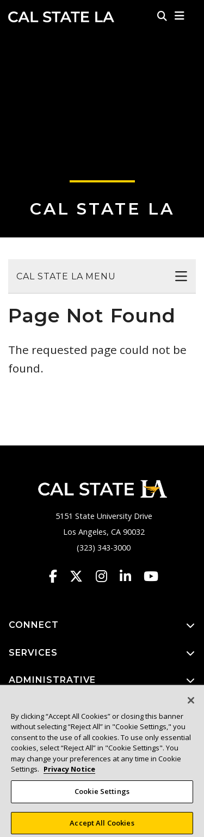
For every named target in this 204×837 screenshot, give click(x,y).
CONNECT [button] (102, 625)
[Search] (162, 15)
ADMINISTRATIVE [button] (102, 680)
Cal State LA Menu (66, 276)
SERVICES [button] (102, 653)
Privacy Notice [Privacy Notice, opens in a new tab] (69, 775)
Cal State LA (61, 16)
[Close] (191, 706)
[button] (180, 15)
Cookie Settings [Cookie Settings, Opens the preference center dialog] (102, 797)
